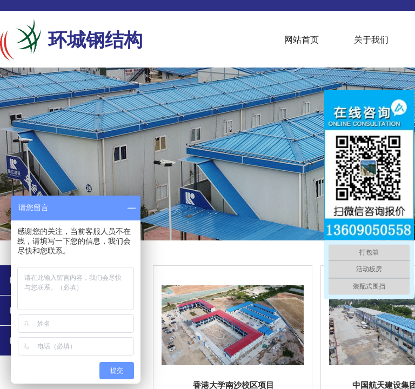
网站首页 (301, 39)
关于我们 (371, 39)
